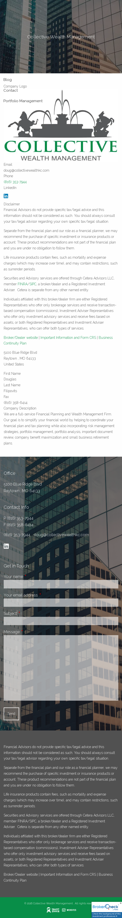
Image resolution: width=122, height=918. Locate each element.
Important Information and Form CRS (68, 338)
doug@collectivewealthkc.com (61, 534)
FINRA (22, 284)
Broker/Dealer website (21, 338)
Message (30, 632)
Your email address (39, 595)
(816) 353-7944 (15, 182)
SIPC (32, 284)
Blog (7, 79)
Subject (29, 613)
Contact (10, 90)
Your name (32, 576)
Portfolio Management (22, 101)
